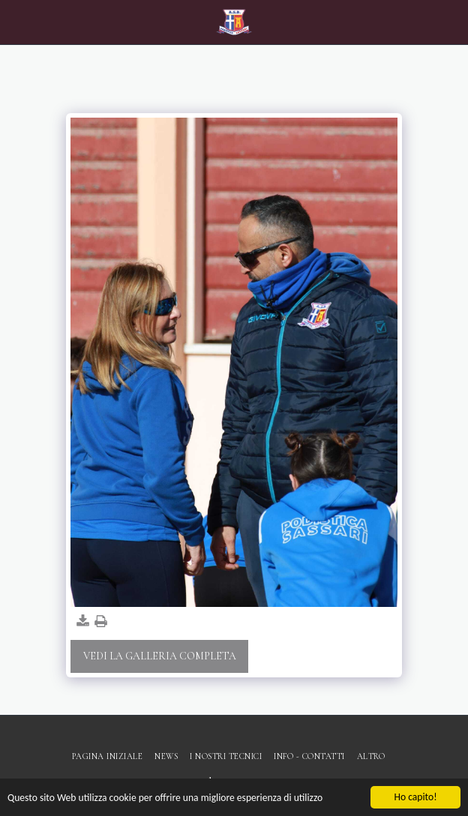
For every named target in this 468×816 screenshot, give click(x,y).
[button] (16, 21)
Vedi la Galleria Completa (159, 656)
